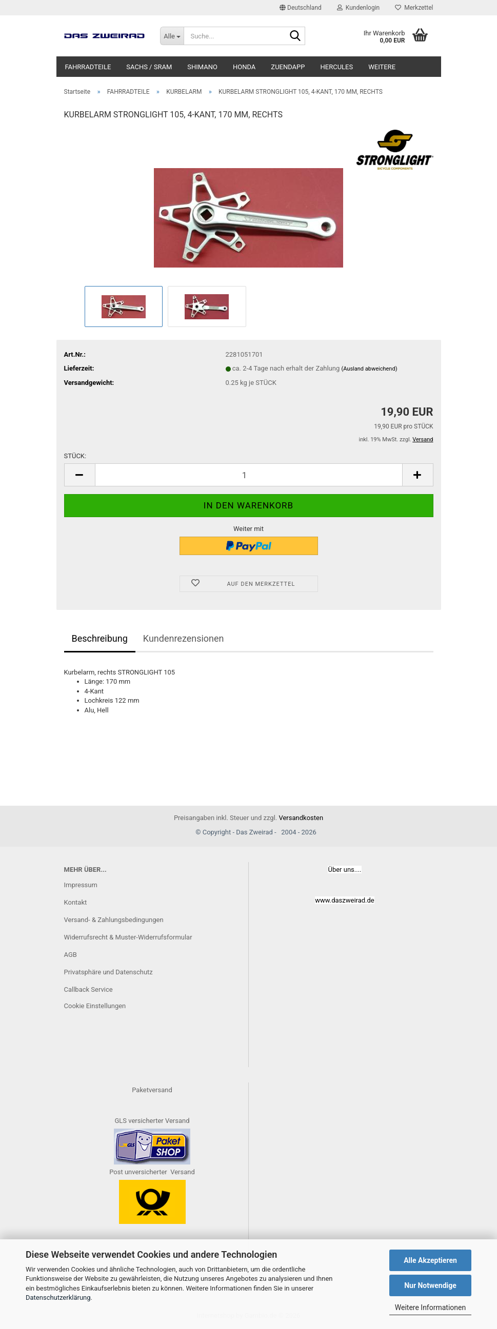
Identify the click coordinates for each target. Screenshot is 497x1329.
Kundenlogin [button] (358, 7)
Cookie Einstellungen (95, 1006)
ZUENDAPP (288, 67)
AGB (70, 954)
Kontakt (75, 902)
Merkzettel (414, 7)
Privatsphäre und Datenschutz (108, 972)
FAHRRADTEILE (88, 67)
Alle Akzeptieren (430, 1260)
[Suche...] (172, 36)
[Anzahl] (249, 474)
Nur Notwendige (430, 1285)
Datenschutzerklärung (58, 1297)
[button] (300, 7)
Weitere (381, 67)
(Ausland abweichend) (369, 368)
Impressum (80, 885)
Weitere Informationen (430, 1307)
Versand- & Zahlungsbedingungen (114, 920)
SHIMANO (202, 67)
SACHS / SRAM (149, 67)
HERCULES (337, 67)
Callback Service (88, 989)
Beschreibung (100, 638)
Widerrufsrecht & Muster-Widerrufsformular (128, 937)
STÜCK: (75, 456)
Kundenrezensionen (183, 638)
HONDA (244, 67)
